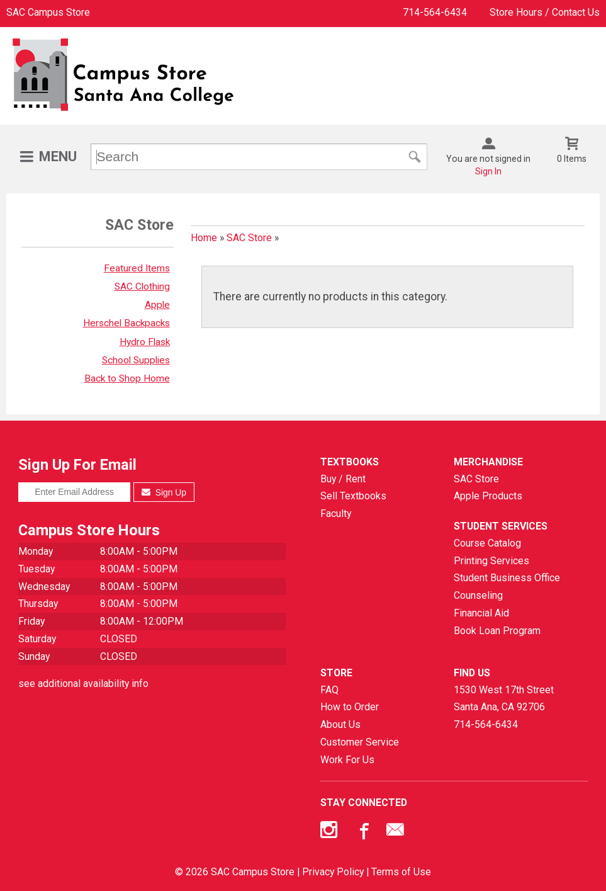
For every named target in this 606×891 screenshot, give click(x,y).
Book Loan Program (497, 631)
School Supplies (136, 360)
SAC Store (249, 238)
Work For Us (347, 760)
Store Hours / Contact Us (545, 12)
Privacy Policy (333, 872)
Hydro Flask (145, 342)
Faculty (335, 513)
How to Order (349, 707)
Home (204, 238)
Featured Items (137, 268)
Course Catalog (487, 543)
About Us (340, 724)
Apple (157, 304)
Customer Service (359, 742)
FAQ (329, 690)
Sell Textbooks (353, 496)
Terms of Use (401, 872)
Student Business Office (507, 578)
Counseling (478, 595)
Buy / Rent (343, 479)
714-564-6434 (435, 12)
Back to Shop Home (127, 378)
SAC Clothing (142, 286)
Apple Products (488, 496)
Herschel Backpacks (126, 323)
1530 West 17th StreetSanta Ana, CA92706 (504, 698)
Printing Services (491, 561)
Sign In (488, 171)
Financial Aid (481, 613)
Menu (58, 156)
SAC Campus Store (48, 12)
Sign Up (164, 492)
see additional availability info (83, 684)
